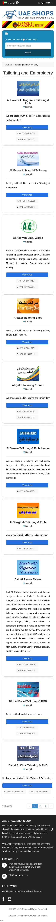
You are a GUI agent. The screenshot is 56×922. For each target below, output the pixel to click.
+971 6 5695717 (25, 281)
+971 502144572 (26, 133)
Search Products (14, 39)
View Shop (27, 127)
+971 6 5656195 (25, 727)
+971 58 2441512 (26, 354)
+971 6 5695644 (25, 548)
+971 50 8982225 (26, 287)
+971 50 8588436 (13, 791)
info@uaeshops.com (18, 875)
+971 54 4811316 (26, 201)
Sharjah (8, 64)
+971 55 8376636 (26, 207)
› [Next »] (51, 806)
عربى (13, 2)
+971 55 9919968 (38, 791)
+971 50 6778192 (26, 733)
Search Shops (31, 39)
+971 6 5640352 (25, 411)
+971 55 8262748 (26, 664)
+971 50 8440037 (26, 417)
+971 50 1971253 (26, 670)
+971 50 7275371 (26, 139)
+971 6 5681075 (25, 348)
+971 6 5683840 (25, 491)
